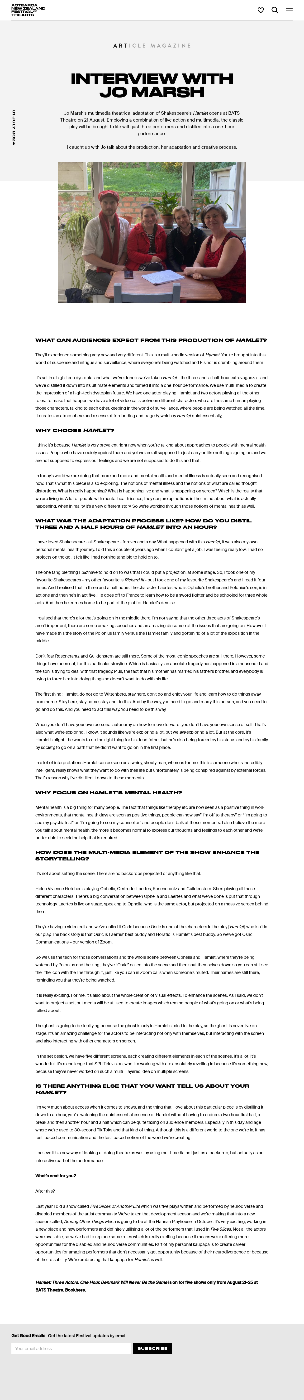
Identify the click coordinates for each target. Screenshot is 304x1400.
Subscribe (152, 1348)
